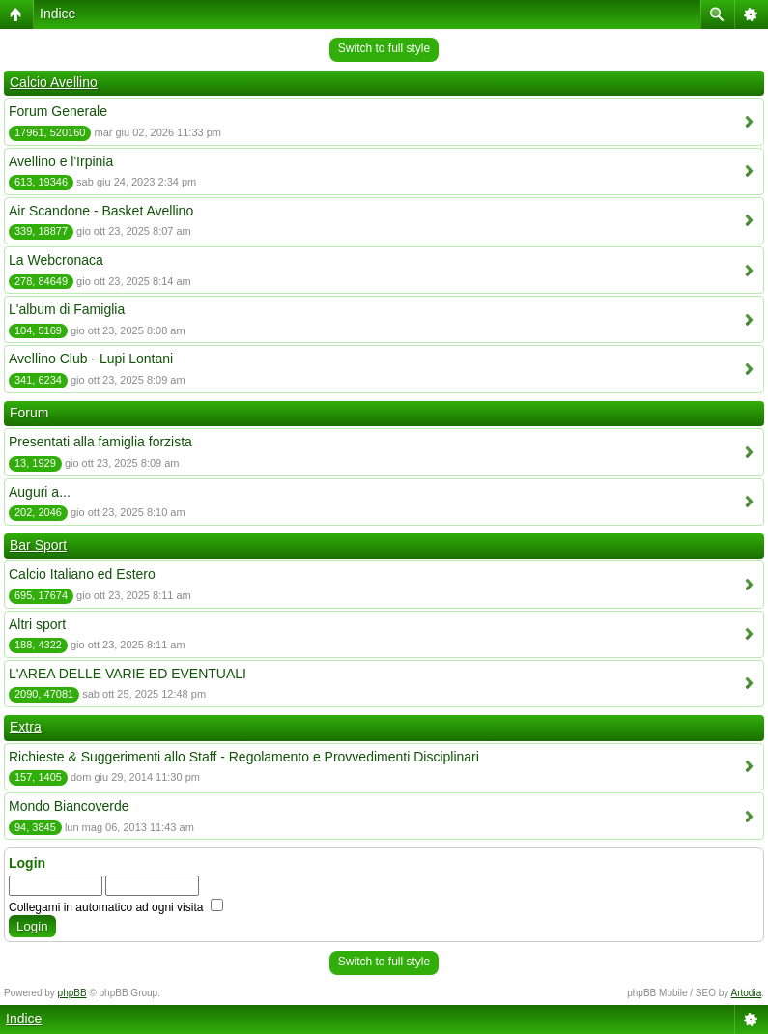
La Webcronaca (56, 260)
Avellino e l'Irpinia (61, 161)
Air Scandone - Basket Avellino (101, 210)
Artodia (746, 993)
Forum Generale (58, 111)
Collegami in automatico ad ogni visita (116, 907)
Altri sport (37, 624)
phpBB (72, 993)
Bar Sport (38, 545)
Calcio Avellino (54, 82)
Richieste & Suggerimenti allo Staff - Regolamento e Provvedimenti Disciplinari (244, 756)
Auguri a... (40, 492)
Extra (26, 726)
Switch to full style (384, 48)
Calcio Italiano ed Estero (82, 574)
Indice (57, 13)
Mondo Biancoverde (69, 806)
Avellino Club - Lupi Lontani (91, 358)
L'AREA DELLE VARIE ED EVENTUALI (127, 673)
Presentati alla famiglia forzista (100, 441)
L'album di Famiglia (67, 309)
